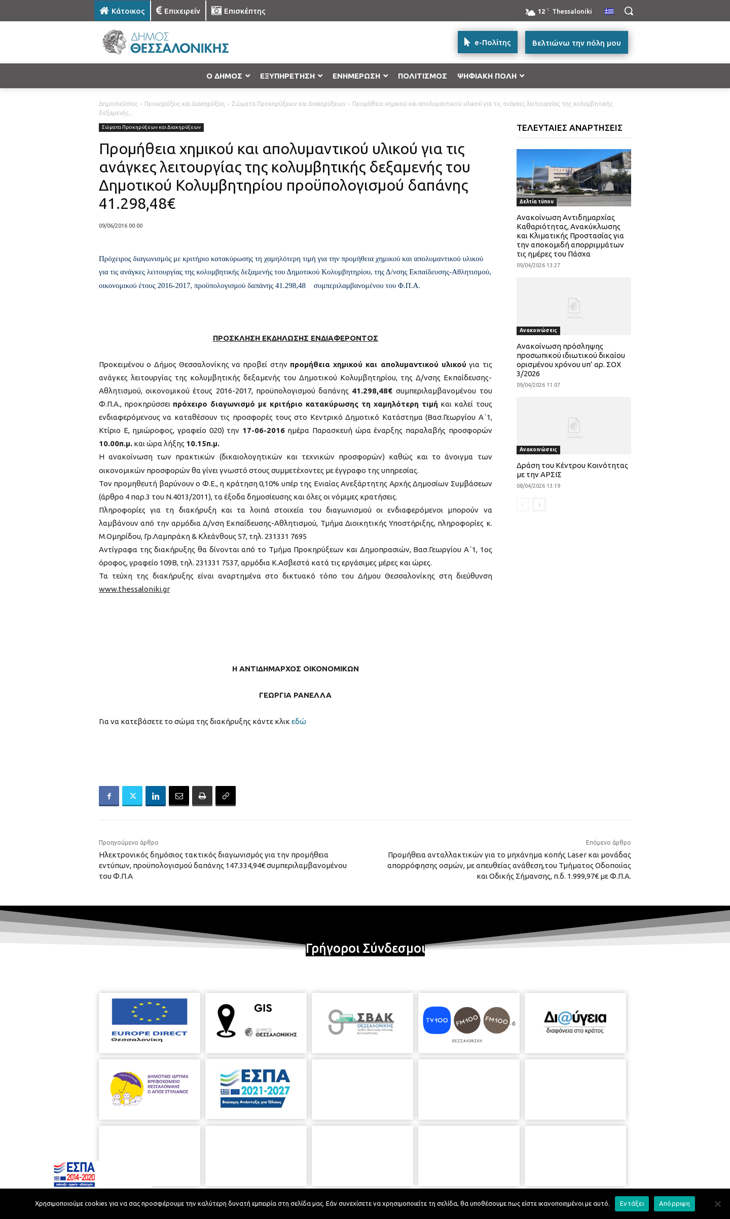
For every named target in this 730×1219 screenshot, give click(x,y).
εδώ (298, 721)
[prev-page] (523, 504)
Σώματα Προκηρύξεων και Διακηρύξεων (289, 103)
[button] (629, 11)
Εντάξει (632, 1203)
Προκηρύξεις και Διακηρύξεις (184, 103)
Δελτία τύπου (537, 201)
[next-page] (539, 504)
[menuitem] (609, 12)
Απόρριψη (674, 1203)
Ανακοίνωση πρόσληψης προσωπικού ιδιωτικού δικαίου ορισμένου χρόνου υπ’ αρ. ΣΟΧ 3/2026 (571, 360)
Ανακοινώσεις (538, 330)
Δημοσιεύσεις (118, 103)
